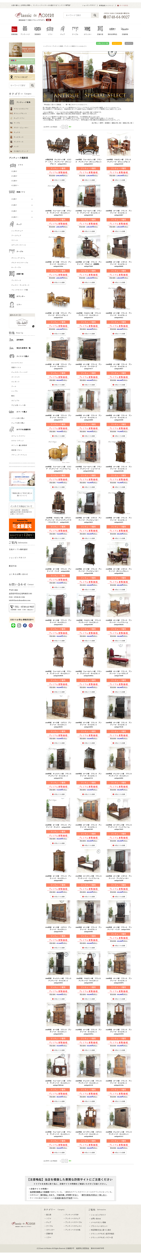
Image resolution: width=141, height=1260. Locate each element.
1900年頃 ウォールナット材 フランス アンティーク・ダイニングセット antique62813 (89, 162)
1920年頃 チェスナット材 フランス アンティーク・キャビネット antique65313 (119, 1134)
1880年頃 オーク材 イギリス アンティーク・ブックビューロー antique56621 (88, 520)
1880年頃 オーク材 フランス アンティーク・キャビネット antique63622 (119, 315)
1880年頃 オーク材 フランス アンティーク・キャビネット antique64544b (119, 469)
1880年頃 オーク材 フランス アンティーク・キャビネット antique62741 (88, 776)
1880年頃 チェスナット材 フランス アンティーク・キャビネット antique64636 (59, 981)
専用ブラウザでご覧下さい (70, 1232)
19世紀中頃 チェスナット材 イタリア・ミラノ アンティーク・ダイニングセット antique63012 (58, 162)
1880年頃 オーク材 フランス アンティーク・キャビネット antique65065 (88, 929)
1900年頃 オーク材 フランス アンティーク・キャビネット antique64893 (58, 878)
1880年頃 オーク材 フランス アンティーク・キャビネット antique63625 (58, 622)
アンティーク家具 (58, 46)
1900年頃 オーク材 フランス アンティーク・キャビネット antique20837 (119, 366)
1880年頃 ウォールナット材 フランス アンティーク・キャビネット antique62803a (88, 673)
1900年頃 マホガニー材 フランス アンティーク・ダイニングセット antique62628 (119, 162)
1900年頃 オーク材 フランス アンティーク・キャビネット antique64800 (88, 418)
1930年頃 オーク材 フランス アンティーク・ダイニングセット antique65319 (58, 315)
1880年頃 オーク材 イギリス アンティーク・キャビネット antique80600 (119, 264)
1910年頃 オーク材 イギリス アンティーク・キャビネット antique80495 (58, 725)
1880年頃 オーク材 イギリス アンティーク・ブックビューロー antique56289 (119, 878)
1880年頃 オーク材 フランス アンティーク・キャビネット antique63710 (58, 418)
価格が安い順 (116, 123)
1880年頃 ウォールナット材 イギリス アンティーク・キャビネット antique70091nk (58, 1083)
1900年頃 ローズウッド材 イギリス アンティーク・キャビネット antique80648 (89, 1134)
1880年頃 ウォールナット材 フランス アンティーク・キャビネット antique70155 (58, 213)
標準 (101, 123)
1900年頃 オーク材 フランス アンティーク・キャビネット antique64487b (119, 981)
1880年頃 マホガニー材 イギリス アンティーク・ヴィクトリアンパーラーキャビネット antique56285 (58, 520)
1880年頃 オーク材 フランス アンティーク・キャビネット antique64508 (119, 418)
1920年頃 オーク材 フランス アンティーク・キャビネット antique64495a (88, 1032)
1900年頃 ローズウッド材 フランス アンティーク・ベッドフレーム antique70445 (119, 827)
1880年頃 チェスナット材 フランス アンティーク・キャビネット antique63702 (59, 776)
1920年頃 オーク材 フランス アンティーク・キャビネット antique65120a (119, 1083)
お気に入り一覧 (102, 43)
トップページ (47, 46)
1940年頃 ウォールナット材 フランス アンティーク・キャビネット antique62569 (88, 213)
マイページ (117, 43)
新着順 (107, 123)
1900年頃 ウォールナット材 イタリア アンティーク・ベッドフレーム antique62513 (58, 469)
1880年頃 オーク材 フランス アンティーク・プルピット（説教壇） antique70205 (88, 264)
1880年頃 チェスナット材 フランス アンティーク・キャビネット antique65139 (89, 1083)
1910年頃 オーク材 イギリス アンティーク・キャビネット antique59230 (58, 929)
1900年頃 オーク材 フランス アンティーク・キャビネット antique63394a (58, 264)
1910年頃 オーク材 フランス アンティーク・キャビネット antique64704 (58, 366)
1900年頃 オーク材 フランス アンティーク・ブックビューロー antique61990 (88, 571)
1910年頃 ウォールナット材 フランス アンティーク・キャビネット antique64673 (58, 1134)
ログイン (129, 43)
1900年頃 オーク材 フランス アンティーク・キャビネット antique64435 (119, 520)
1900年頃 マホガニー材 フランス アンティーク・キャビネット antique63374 (89, 315)
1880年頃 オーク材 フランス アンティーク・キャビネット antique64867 (119, 213)
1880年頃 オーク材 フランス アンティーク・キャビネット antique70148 (119, 725)
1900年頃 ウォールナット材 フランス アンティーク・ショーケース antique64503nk (88, 469)
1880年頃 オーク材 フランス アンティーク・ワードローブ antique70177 (88, 366)
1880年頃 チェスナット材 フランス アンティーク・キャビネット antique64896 (119, 776)
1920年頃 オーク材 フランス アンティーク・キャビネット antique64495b (119, 1032)
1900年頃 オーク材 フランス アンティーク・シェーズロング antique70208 (119, 673)
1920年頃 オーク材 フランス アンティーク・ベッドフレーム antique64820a (119, 622)
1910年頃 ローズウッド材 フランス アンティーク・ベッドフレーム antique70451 (89, 878)
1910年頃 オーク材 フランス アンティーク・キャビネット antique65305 (88, 827)
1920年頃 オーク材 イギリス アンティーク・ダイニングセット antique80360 (119, 571)
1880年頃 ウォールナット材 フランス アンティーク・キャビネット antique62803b (58, 673)
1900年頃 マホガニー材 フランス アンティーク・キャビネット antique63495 (89, 622)
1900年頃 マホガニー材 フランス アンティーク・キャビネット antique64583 (89, 981)
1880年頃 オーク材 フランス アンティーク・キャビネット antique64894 (88, 725)
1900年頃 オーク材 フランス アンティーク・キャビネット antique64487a (58, 1032)
